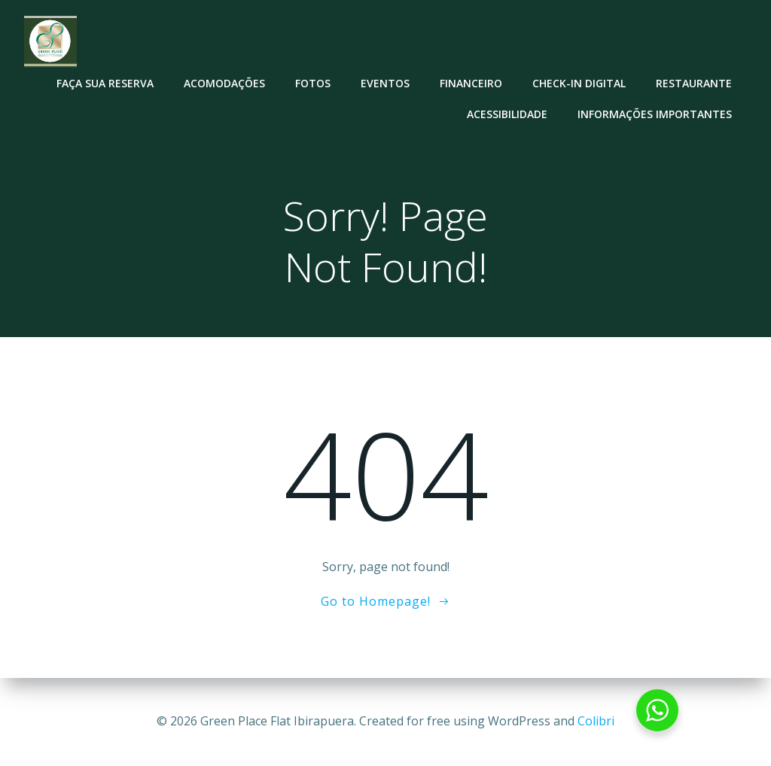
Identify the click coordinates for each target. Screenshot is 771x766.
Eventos (385, 83)
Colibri (595, 721)
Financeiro (471, 83)
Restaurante (694, 83)
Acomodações (224, 83)
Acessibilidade (507, 114)
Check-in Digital (579, 83)
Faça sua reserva (105, 83)
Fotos (313, 83)
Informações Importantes (654, 114)
